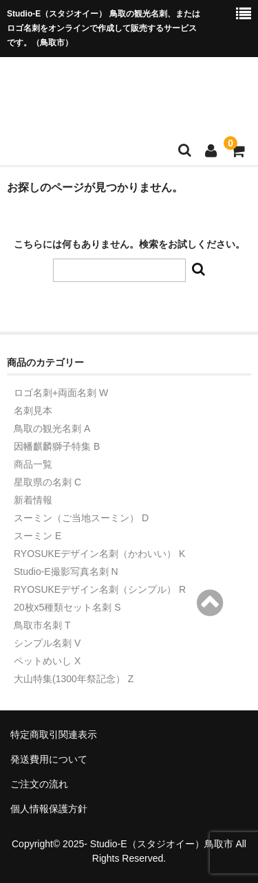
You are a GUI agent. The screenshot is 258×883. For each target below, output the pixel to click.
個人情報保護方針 (48, 808)
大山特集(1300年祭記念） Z (73, 678)
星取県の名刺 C (47, 482)
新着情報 (33, 499)
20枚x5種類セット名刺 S (67, 607)
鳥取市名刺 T (42, 625)
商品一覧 (33, 464)
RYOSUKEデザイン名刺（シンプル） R (100, 589)
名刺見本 (33, 410)
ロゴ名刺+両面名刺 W (61, 392)
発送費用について (48, 759)
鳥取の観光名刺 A (52, 428)
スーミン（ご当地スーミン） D (81, 517)
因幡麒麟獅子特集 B (57, 446)
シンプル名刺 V (47, 642)
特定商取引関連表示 (53, 734)
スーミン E (37, 535)
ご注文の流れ (39, 783)
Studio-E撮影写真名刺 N (66, 571)
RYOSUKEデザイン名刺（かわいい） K (99, 553)
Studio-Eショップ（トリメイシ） (127, 91)
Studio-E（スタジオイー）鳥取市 (161, 843)
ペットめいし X (47, 660)
